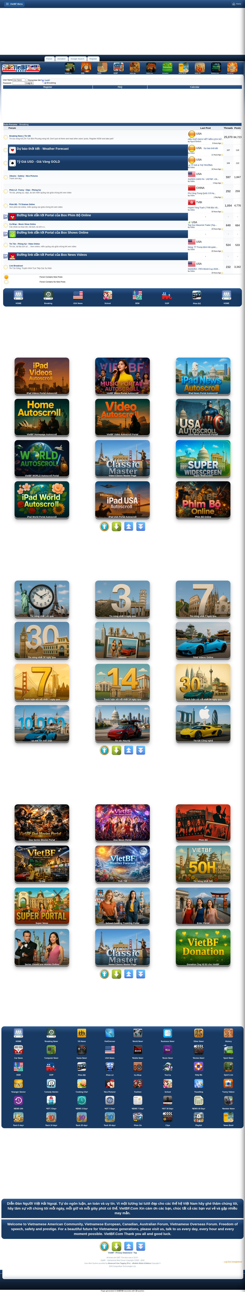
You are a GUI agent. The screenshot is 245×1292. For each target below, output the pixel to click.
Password (7, 83)
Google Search (77, 59)
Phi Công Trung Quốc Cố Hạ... (202, 193)
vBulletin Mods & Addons (141, 1263)
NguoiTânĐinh (195, 141)
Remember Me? (34, 80)
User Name (7, 80)
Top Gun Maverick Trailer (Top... (202, 225)
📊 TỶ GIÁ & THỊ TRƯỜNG (200, 165)
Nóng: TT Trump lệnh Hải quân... (202, 247)
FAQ (120, 87)
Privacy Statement (124, 1253)
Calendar (194, 87)
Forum (49, 59)
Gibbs (192, 153)
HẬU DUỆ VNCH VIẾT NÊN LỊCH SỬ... (205, 139)
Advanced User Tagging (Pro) (119, 1263)
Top (135, 1253)
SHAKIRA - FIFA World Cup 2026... (204, 269)
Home (236, 3)
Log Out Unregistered (233, 1262)
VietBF (47, 80)
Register (93, 59)
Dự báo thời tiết (211, 148)
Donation (61, 59)
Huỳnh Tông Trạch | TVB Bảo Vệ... (203, 207)
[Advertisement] (122, 31)
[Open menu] (14, 4)
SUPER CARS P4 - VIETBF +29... (203, 179)
